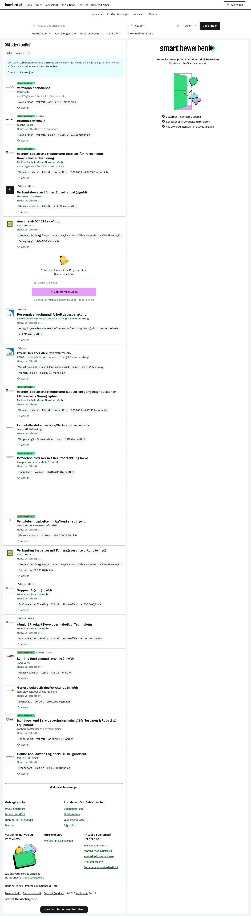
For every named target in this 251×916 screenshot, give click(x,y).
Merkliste (154, 14)
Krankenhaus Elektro (96, 845)
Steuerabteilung (93, 861)
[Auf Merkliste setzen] (23, 108)
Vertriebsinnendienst (33, 88)
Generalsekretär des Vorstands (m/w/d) (47, 688)
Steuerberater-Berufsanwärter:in (44, 353)
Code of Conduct (54, 893)
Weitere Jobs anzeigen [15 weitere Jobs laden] (64, 787)
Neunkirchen (25, 102)
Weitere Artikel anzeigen (58, 840)
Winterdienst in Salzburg (98, 851)
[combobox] (79, 26)
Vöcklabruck (63, 367)
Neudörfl (24, 45)
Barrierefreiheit (32, 893)
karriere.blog (53, 835)
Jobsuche (97, 14)
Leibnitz (76, 367)
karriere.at (91, 839)
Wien (82, 235)
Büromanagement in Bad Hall (101, 867)
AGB (56, 885)
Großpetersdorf (62, 328)
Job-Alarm (139, 14)
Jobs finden (210, 25)
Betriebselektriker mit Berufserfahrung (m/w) (52, 458)
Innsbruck (59, 235)
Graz (27, 235)
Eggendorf (70, 825)
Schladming (96, 367)
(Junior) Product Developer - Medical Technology (54, 624)
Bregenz (47, 235)
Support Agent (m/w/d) (34, 590)
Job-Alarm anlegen (64, 291)
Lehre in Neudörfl (15, 814)
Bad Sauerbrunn (73, 808)
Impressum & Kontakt (38, 885)
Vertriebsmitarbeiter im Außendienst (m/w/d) (51, 521)
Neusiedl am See (41, 328)
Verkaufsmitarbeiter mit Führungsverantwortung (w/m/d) (61, 550)
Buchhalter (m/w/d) (31, 121)
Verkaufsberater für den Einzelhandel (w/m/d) (52, 192)
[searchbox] (64, 283)
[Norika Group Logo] (21, 900)
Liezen (85, 367)
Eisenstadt (72, 235)
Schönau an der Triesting (33, 604)
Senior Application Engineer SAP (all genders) (51, 754)
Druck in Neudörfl (15, 808)
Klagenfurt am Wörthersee (102, 235)
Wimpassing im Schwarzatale (35, 439)
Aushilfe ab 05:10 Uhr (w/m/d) (38, 221)
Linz (21, 235)
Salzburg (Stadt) (82, 328)
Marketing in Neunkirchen (99, 856)
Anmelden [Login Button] (235, 5)
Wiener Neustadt (28, 172)
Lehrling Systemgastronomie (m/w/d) (45, 659)
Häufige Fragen (14, 885)
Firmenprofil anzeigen (20, 72)
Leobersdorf (25, 738)
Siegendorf (25, 768)
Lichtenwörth (72, 814)
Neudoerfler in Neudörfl (19, 819)
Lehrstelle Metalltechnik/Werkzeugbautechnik (53, 425)
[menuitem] (43, 34)
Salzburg (36, 235)
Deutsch (10, 825)
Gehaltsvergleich (33, 877)
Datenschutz (12, 893)
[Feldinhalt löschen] (178, 26)
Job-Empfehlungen (117, 14)
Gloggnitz (24, 328)
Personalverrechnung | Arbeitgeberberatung (51, 314)
